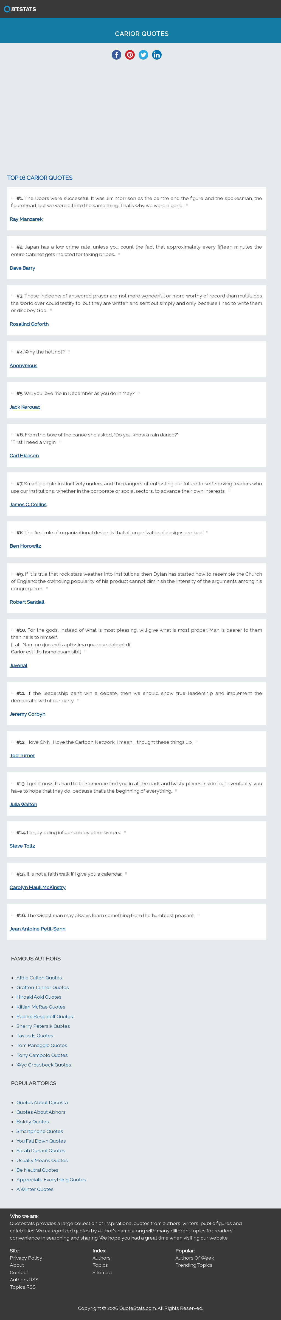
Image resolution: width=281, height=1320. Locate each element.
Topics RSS (23, 1287)
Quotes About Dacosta (42, 1102)
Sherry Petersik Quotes (43, 1026)
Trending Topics (193, 1265)
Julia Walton (23, 804)
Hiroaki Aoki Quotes (38, 997)
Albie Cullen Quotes (39, 978)
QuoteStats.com (137, 1308)
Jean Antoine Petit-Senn (37, 929)
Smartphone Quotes (39, 1131)
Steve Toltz (22, 846)
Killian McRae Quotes (40, 1007)
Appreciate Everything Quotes (51, 1179)
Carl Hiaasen (24, 455)
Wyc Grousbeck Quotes (43, 1065)
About (17, 1265)
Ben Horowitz (25, 546)
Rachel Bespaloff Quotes (44, 1016)
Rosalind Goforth (29, 324)
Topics (100, 1265)
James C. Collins (28, 504)
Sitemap (102, 1272)
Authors (101, 1258)
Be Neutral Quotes (37, 1170)
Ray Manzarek (26, 219)
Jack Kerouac (25, 407)
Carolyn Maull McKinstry (38, 887)
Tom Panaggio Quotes (41, 1045)
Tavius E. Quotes (34, 1035)
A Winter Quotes (35, 1189)
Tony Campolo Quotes (42, 1055)
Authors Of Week (194, 1258)
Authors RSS (24, 1279)
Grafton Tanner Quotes (42, 987)
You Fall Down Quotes (41, 1141)
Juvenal (18, 665)
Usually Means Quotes (42, 1160)
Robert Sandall (27, 602)
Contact (19, 1272)
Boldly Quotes (32, 1121)
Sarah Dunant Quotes (40, 1150)
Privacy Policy (26, 1258)
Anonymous (23, 365)
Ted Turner (22, 755)
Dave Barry (22, 268)
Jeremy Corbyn (27, 714)
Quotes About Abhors (41, 1112)
